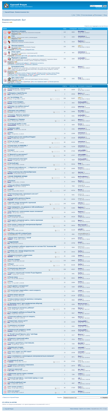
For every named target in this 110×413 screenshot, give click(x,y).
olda (9, 379)
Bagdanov (81, 41)
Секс (13, 36)
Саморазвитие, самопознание (19, 88)
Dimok (9, 357)
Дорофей (80, 343)
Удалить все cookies (84, 408)
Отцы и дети (15, 51)
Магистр (80, 334)
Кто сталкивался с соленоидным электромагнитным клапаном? (31, 356)
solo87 (9, 274)
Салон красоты (20, 49)
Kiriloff (80, 238)
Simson (80, 216)
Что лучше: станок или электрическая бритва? (25, 224)
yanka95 (80, 229)
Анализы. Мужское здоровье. (19, 115)
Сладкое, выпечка (40, 74)
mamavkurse (81, 36)
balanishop (81, 106)
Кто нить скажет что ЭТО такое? (20, 351)
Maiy (9, 248)
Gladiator (10, 331)
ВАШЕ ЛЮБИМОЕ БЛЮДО (18, 176)
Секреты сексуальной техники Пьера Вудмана (25, 273)
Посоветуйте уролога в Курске (20, 198)
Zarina (9, 138)
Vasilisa (80, 251)
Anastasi (10, 186)
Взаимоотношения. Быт (22, 12)
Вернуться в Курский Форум (11, 397)
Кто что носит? (14, 391)
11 (58, 147)
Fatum (9, 353)
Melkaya (10, 107)
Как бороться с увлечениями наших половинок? (26, 211)
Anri (9, 243)
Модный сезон (30, 49)
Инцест (11, 264)
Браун (9, 182)
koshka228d (81, 58)
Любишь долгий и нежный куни (20, 233)
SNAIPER (10, 256)
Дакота (80, 220)
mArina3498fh (11, 116)
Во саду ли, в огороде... (15, 83)
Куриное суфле (14, 128)
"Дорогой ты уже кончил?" (18, 154)
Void (9, 230)
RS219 (9, 348)
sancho (10, 366)
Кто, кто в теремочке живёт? (40, 81)
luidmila (10, 90)
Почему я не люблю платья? (19, 106)
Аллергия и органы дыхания (16, 64)
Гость (9, 217)
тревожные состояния (17, 325)
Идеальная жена (15, 216)
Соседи (11, 229)
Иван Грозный (82, 224)
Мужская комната (17, 41)
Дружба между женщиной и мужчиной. (22, 202)
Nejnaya (10, 103)
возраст (12, 150)
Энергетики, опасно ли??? (18, 321)
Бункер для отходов (16, 347)
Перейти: (59, 397)
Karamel (80, 167)
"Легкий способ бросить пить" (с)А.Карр (23, 334)
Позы (11, 281)
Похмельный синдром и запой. (20, 329)
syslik (9, 344)
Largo (9, 208)
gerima (9, 212)
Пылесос (12, 180)
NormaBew (81, 31)
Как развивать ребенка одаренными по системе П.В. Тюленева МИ (32, 246)
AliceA (9, 340)
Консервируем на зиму (26, 75)
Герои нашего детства (16, 294)
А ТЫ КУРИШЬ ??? (15, 97)
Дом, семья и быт (17, 77)
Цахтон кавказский (15, 369)
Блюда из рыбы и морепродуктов (18, 74)
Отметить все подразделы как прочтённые (96, 26)
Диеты (36, 75)
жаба (10, 22)
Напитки (31, 74)
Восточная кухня (52, 74)
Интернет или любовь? (17, 110)
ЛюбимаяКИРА (82, 102)
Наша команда (74, 408)
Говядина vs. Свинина (17, 119)
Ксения (80, 124)
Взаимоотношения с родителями (20, 255)
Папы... (11, 132)
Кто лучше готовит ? (16, 386)
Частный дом (13, 163)
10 (56, 147)
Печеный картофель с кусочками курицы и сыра (26, 378)
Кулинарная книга (17, 66)
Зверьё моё (19, 81)
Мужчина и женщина (18, 31)
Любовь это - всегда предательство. (22, 251)
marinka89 (81, 347)
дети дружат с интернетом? (18, 286)
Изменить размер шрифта (105, 12)
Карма (80, 387)
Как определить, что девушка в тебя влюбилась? (26, 207)
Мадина (80, 181)
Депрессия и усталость (37, 63)
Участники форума (87, 15)
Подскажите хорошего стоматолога (21, 365)
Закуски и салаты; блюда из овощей (26, 73)
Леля (9, 94)
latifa (79, 365)
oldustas (80, 203)
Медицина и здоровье (19, 58)
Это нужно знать (13, 75)
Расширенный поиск (101, 7)
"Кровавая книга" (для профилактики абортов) (25, 303)
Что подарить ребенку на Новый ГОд (22, 312)
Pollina (9, 375)
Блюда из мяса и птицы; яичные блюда (48, 73)
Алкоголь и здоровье (32, 64)
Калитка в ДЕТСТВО (21, 55)
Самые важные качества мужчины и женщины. (25, 299)
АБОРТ (11, 189)
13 (56, 269)
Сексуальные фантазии (17, 268)
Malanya (80, 66)
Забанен (11, 361)
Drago (79, 78)
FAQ (78, 15)
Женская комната (17, 45)
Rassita (80, 189)
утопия (80, 286)
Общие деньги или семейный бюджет (22, 137)
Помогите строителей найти (19, 338)
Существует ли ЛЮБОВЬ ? (18, 145)
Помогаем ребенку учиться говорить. (22, 316)
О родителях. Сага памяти (36, 55)
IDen (9, 322)
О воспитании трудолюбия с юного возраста (25, 290)
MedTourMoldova (83, 176)
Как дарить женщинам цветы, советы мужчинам (26, 220)
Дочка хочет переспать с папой (20, 237)
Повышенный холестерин (18, 159)
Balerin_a (80, 93)
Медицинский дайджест (22, 63)
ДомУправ (27, 81)
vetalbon (80, 373)
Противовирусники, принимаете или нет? (23, 194)
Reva (9, 313)
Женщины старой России (18, 93)
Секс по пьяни (14, 141)
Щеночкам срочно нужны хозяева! (21, 373)
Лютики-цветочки (54, 81)
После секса (13, 277)
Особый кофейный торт (17, 382)
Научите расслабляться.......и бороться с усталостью (27, 167)
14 (58, 269)
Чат (74, 15)
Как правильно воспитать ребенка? (21, 308)
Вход (105, 15)
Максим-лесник (12, 304)
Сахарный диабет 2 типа (17, 124)
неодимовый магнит (16, 360)
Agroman (10, 173)
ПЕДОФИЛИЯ (13, 242)
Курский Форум (9, 12)
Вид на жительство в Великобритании (22, 172)
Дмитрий (10, 129)
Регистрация (98, 15)
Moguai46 (10, 199)
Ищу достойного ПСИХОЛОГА (19, 185)
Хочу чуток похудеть (16, 102)
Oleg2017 (10, 239)
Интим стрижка (14, 259)
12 (54, 269)
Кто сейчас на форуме (9, 402)
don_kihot (11, 370)
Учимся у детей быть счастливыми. (21, 343)
